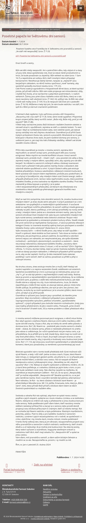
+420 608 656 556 (19, 499)
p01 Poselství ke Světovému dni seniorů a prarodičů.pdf (41, 56)
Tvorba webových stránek (40, 519)
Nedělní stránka (50, 489)
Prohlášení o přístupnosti (73, 516)
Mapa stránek (58, 516)
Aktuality (15, 29)
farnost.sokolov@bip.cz (19, 502)
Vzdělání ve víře (50, 497)
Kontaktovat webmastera (43, 516)
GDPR (45, 505)
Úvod (6, 29)
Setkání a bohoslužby (52, 494)
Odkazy (46, 502)
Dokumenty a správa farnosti (56, 499)
